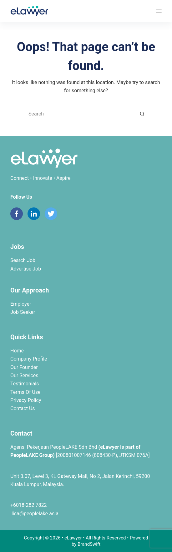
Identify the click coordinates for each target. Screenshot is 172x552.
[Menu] (159, 11)
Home (17, 351)
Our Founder (24, 367)
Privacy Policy (25, 400)
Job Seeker (22, 312)
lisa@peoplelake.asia (34, 514)
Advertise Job (25, 269)
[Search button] (142, 114)
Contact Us (22, 408)
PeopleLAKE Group (31, 455)
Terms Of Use (25, 392)
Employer (20, 304)
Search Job (22, 260)
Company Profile (28, 359)
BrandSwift (89, 544)
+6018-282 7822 (28, 505)
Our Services (24, 375)
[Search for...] (79, 114)
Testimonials (24, 384)
